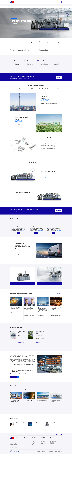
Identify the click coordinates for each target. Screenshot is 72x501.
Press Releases (43, 441)
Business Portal (52, 443)
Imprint (56, 451)
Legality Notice (43, 451)
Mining (33, 443)
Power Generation (34, 440)
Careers (51, 444)
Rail (32, 444)
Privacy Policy (38, 451)
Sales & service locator (53, 440)
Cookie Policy (23, 230)
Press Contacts (52, 442)
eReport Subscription (53, 441)
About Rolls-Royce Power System (26, 440)
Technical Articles (43, 443)
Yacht (33, 441)
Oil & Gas (33, 442)
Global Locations (25, 443)
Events (42, 444)
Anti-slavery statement (50, 451)
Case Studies (42, 442)
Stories (42, 440)
